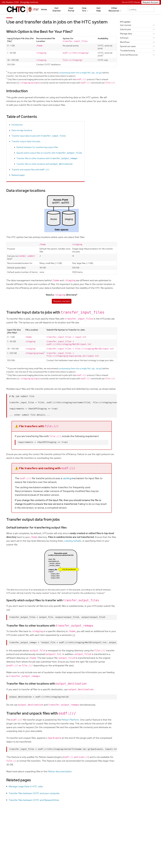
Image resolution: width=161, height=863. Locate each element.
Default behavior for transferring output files (37, 147)
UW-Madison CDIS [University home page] (10, 2)
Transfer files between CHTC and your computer (34, 793)
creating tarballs (72, 540)
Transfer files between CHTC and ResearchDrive (34, 800)
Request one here (61, 301)
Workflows (125, 42)
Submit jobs (125, 29)
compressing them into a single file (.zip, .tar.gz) (80, 72)
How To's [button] (85, 9)
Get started (125, 25)
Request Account (150, 2)
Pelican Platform (70, 719)
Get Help (98, 9)
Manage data (126, 33)
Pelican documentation (60, 771)
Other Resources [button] (115, 9)
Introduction (17, 124)
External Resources (129, 54)
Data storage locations (21, 130)
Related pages (18, 175)
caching (67, 478)
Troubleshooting (127, 50)
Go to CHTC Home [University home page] (131, 2)
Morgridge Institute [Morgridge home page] (29, 2)
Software (124, 38)
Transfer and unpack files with (30, 169)
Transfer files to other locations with (47, 158)
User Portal (71, 9)
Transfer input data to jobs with (38, 135)
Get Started (56, 9)
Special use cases (128, 46)
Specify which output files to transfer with (49, 153)
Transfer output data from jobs (25, 141)
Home (44, 9)
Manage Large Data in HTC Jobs (26, 786)
